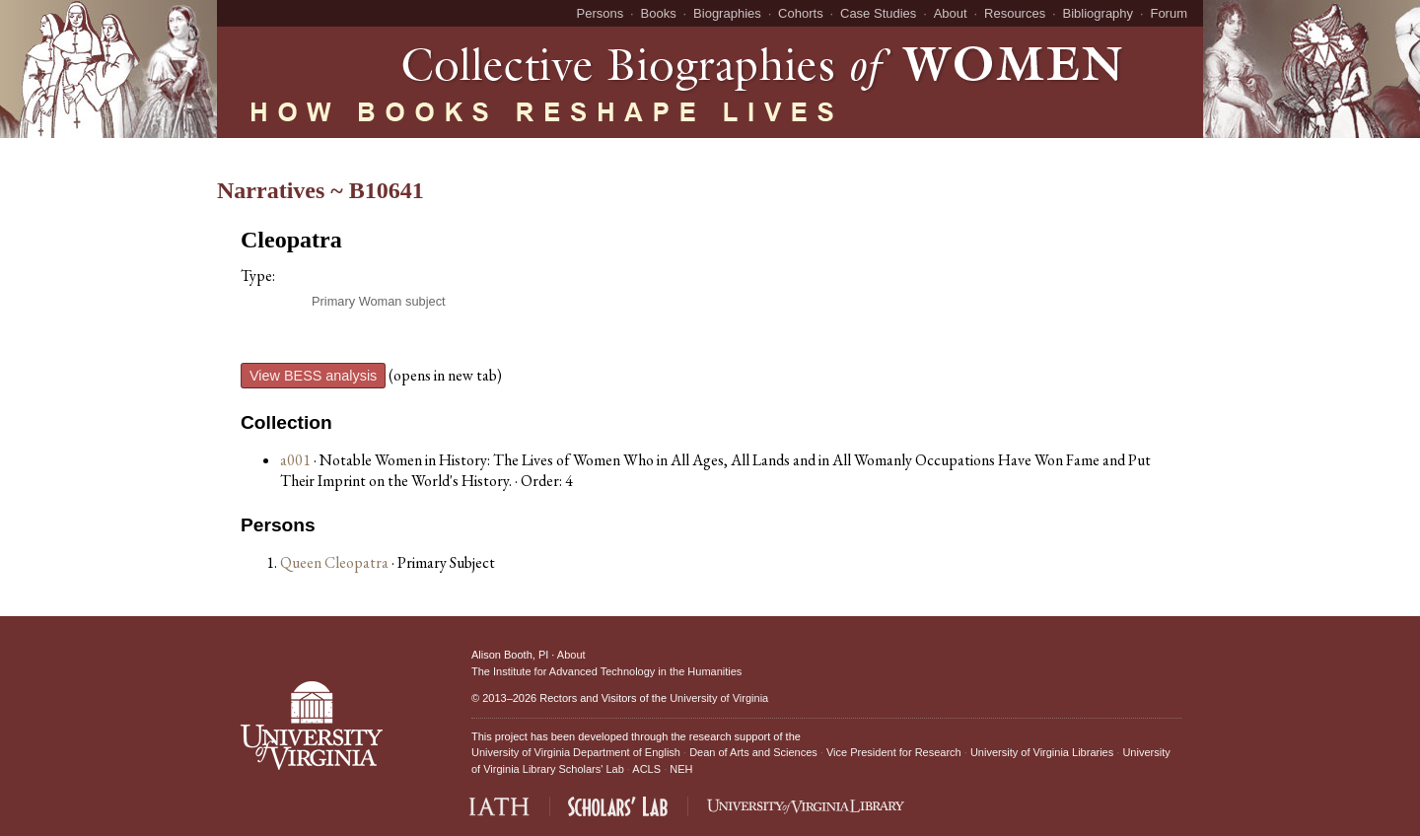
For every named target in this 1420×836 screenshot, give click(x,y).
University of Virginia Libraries (1041, 752)
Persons (600, 13)
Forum (1168, 13)
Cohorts (800, 13)
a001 (295, 460)
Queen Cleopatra (335, 562)
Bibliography (1098, 13)
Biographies (727, 13)
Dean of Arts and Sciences (753, 752)
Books (658, 13)
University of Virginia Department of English (575, 752)
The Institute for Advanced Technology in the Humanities (606, 671)
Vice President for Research (893, 752)
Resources (1014, 13)
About (950, 13)
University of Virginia (719, 698)
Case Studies (878, 13)
